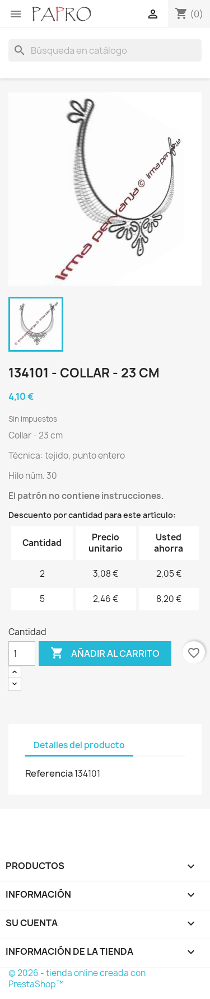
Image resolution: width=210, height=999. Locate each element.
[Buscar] (105, 50)
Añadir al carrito (105, 653)
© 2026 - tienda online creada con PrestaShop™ (77, 978)
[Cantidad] (21, 653)
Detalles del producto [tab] (79, 745)
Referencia (49, 773)
